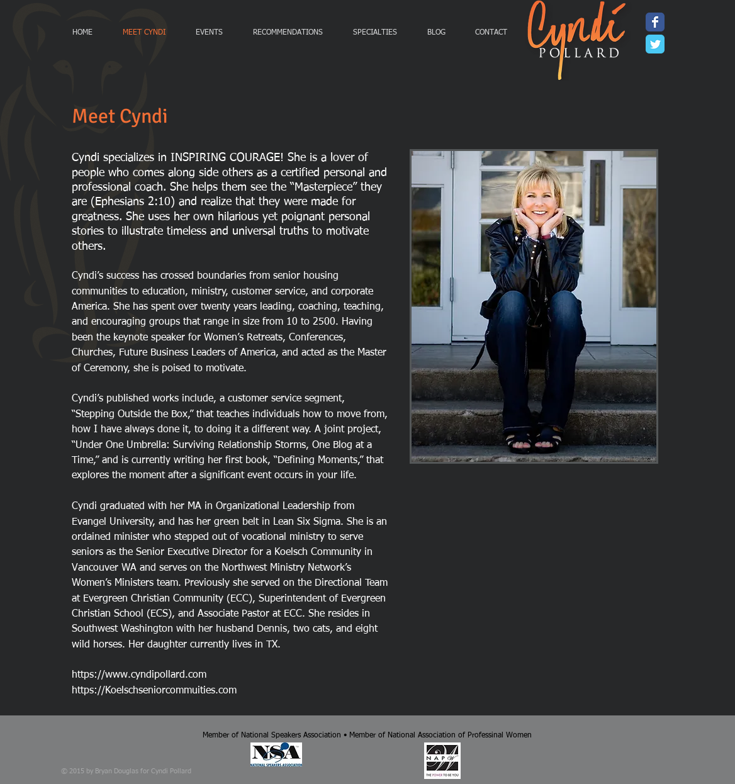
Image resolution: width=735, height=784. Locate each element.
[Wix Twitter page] (655, 44)
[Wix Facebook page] (655, 22)
